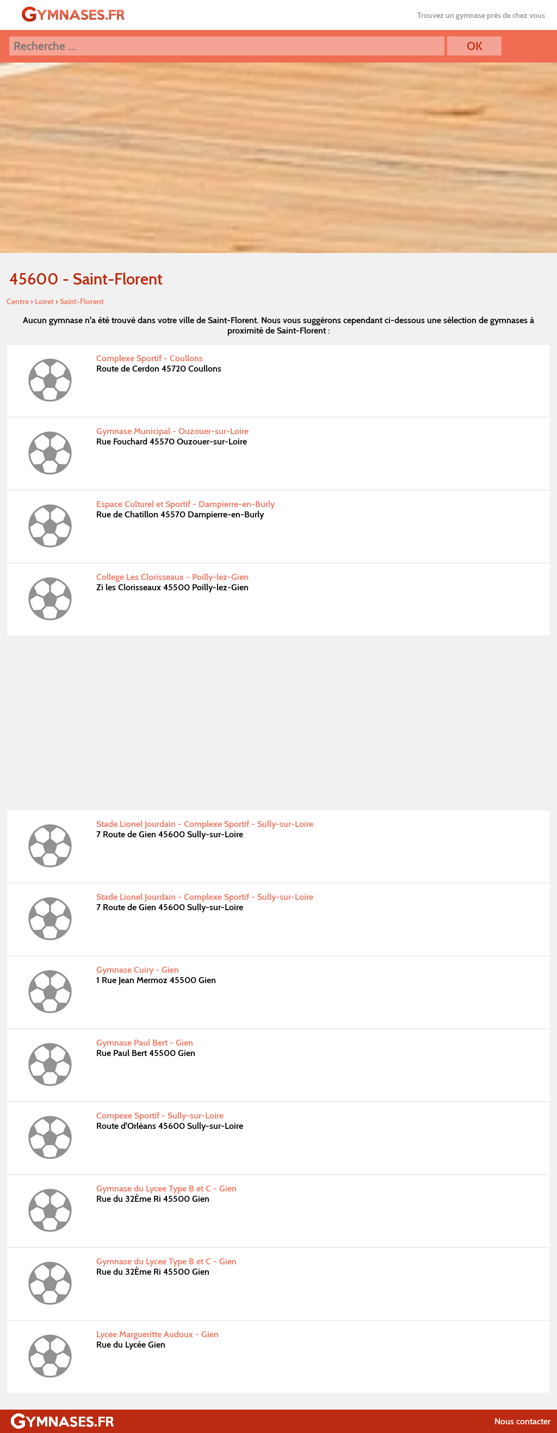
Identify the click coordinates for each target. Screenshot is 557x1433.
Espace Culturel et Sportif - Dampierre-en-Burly (185, 504)
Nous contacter (522, 1421)
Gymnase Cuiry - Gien (137, 970)
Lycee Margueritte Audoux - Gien (157, 1334)
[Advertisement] (278, 723)
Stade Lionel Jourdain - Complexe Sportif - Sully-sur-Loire (204, 824)
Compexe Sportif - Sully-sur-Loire (160, 1115)
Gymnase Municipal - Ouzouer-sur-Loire (172, 431)
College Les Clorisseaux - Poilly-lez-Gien (172, 577)
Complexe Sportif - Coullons (149, 358)
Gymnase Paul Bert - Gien (144, 1042)
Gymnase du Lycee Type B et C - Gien (166, 1188)
